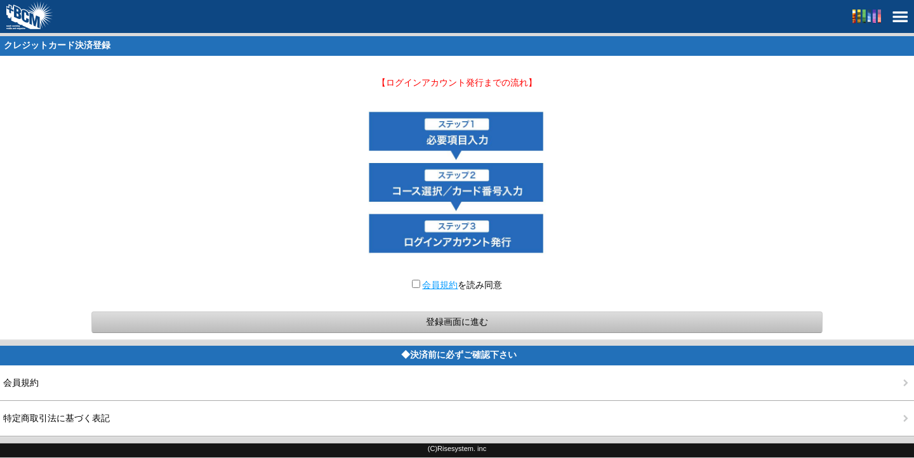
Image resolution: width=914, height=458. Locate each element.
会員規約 (440, 285)
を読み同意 (457, 285)
